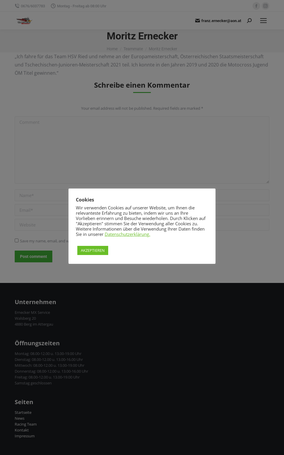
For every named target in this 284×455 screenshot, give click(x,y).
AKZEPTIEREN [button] (93, 250)
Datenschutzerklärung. (127, 234)
